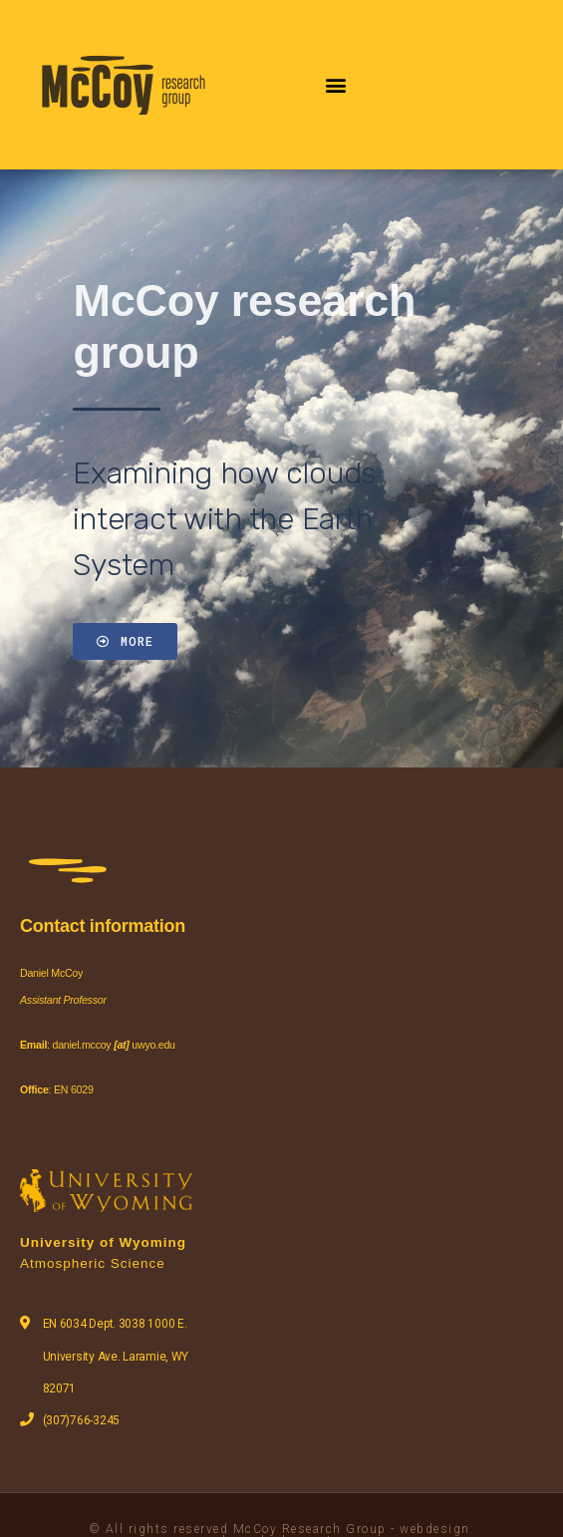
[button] (336, 84)
